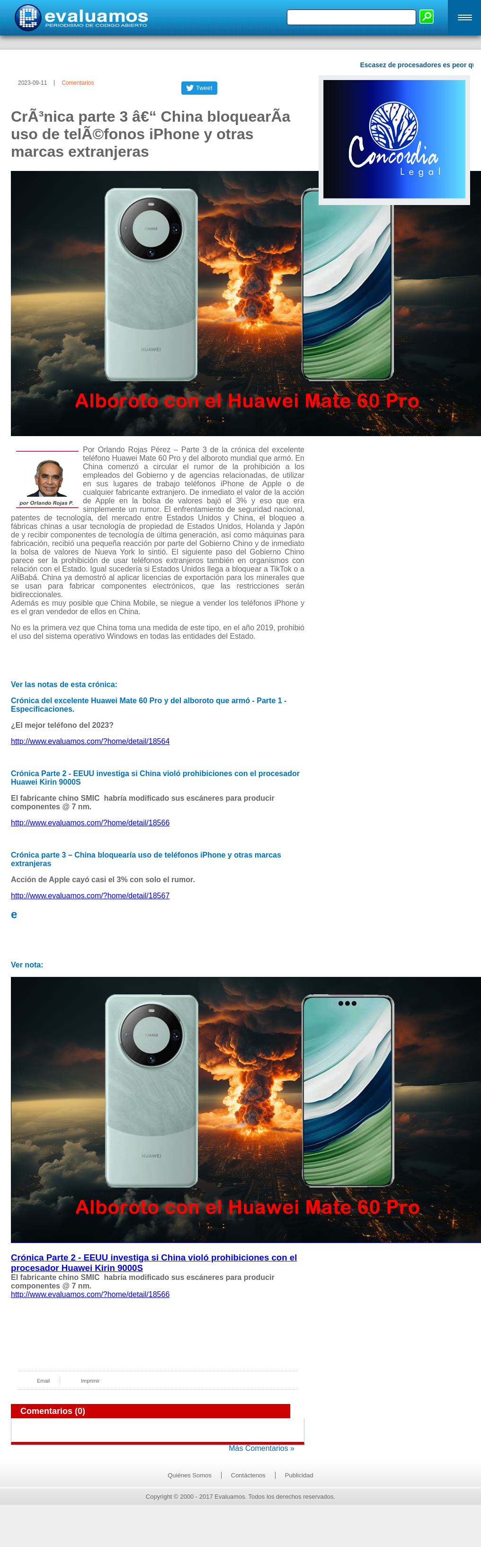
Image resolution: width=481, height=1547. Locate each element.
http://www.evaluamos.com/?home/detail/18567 (90, 896)
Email (43, 1381)
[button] (464, 18)
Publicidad (299, 1475)
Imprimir (90, 1381)
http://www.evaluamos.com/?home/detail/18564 (90, 741)
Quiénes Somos (190, 1475)
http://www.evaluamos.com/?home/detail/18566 (90, 823)
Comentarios (78, 83)
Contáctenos (248, 1475)
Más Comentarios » (261, 1448)
